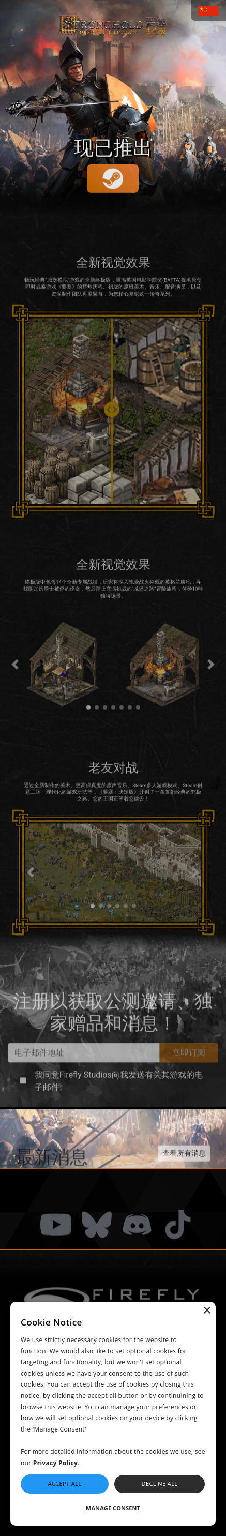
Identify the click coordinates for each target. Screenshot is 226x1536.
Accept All (65, 1483)
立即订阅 (188, 1074)
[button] (25, 687)
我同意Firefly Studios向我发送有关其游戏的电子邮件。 (119, 1103)
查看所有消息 (184, 1175)
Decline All (160, 1483)
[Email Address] (84, 1075)
